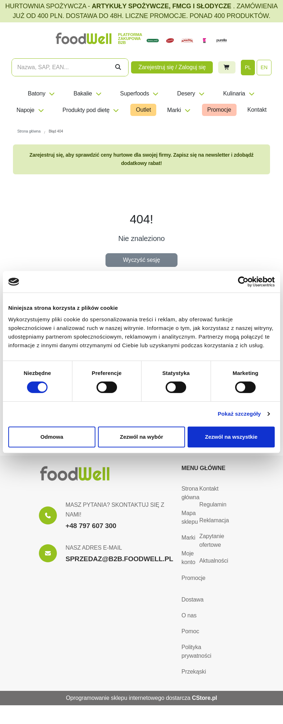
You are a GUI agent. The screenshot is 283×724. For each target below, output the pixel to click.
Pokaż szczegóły (239, 414)
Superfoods (139, 93)
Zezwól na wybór (141, 437)
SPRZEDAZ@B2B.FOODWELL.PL (119, 559)
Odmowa (51, 437)
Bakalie (87, 93)
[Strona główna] (75, 474)
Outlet (143, 110)
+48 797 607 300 (91, 525)
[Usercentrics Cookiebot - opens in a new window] (243, 281)
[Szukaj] (118, 67)
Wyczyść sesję (141, 260)
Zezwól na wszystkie (231, 437)
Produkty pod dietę (91, 110)
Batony (41, 93)
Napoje (31, 110)
